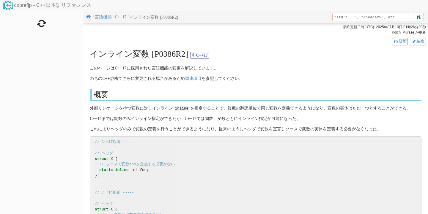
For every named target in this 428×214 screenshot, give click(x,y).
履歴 (400, 41)
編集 (418, 41)
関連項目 (193, 78)
